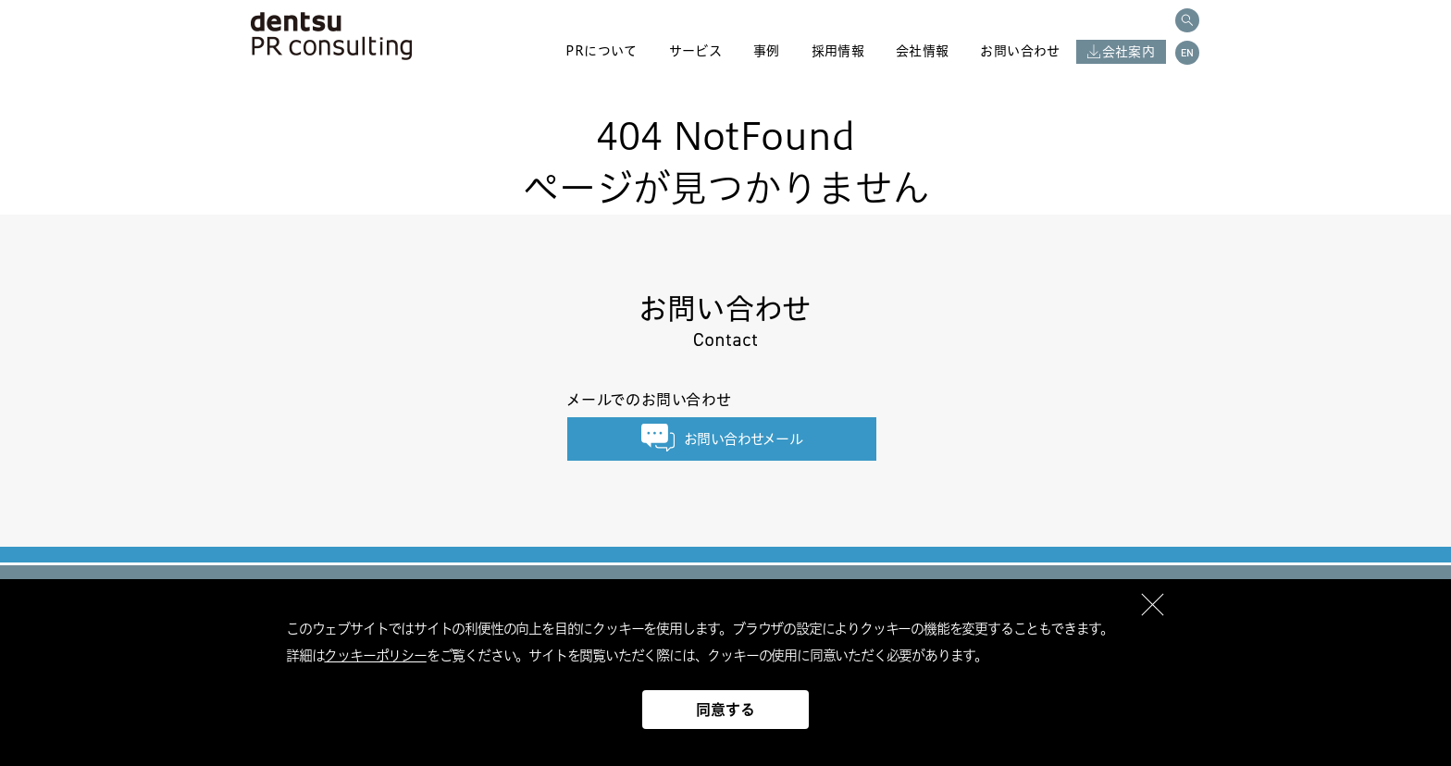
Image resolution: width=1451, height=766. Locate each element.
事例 (766, 51)
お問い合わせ (1020, 51)
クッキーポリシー (375, 655)
